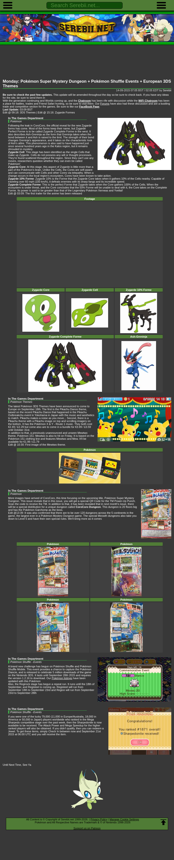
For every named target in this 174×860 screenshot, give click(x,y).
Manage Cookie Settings (124, 819)
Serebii (167, 90)
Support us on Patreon (87, 828)
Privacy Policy (98, 819)
